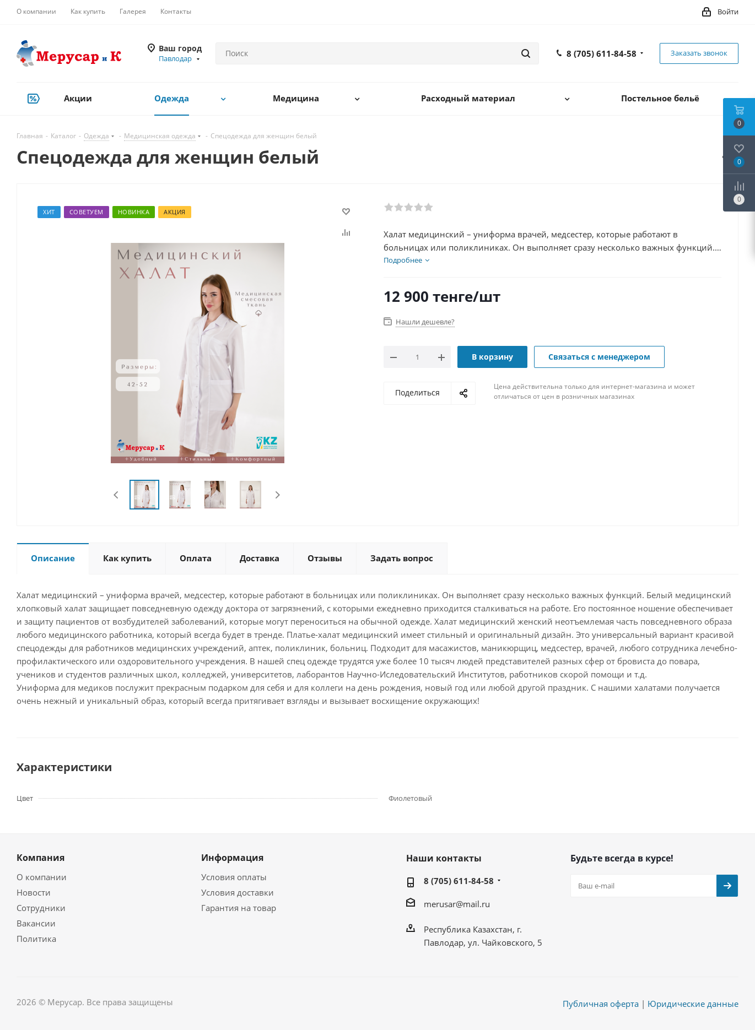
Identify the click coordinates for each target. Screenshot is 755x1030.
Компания (40, 858)
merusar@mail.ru (457, 903)
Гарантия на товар (238, 907)
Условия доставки (237, 892)
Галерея (133, 11)
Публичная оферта (601, 1003)
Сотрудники (41, 907)
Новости (34, 892)
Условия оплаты (234, 876)
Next (277, 495)
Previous (117, 495)
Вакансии (36, 923)
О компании (36, 11)
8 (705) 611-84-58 (602, 53)
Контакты (175, 11)
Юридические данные (693, 1003)
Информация (232, 858)
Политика (36, 938)
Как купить (88, 11)
